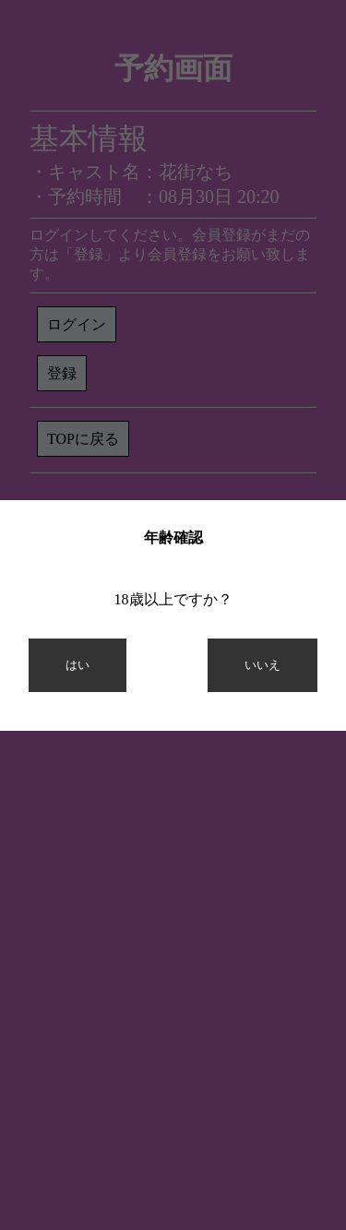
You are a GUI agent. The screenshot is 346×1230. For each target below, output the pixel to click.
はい (77, 665)
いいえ (262, 665)
